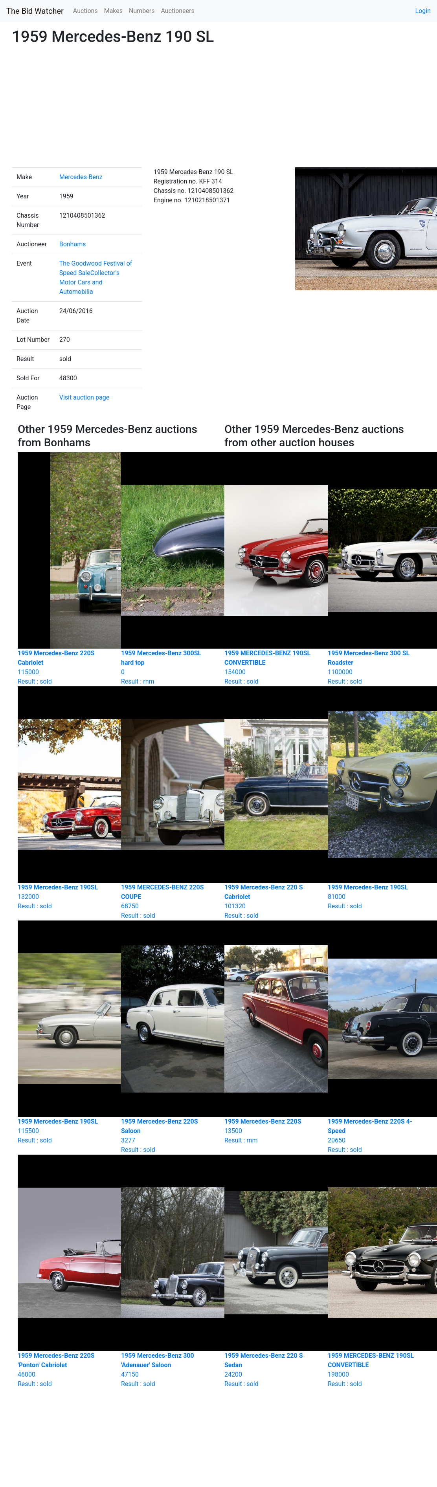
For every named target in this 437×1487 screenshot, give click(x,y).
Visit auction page (84, 397)
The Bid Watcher (35, 11)
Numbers (141, 11)
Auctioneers (177, 11)
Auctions (85, 11)
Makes (113, 11)
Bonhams (72, 244)
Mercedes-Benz (81, 177)
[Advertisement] (218, 108)
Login (423, 11)
